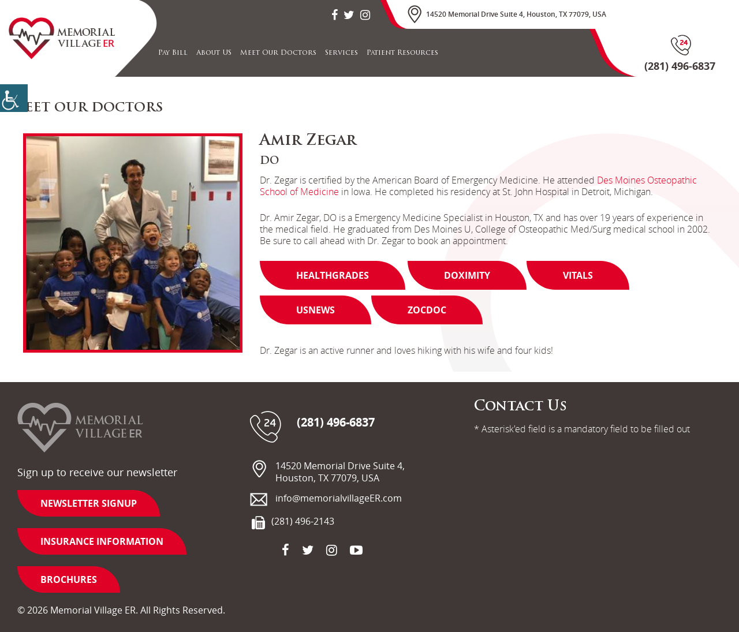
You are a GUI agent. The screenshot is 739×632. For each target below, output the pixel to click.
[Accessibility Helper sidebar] (14, 98)
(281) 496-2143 (302, 521)
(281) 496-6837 (336, 422)
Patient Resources (402, 53)
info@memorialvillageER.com (338, 498)
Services (341, 53)
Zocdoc (427, 310)
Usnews (315, 310)
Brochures (68, 579)
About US (214, 53)
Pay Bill (173, 53)
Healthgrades (332, 275)
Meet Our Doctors (278, 53)
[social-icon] (334, 14)
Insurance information (101, 541)
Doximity (467, 275)
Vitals (578, 275)
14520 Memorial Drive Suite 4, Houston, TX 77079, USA (516, 14)
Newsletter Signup (88, 503)
